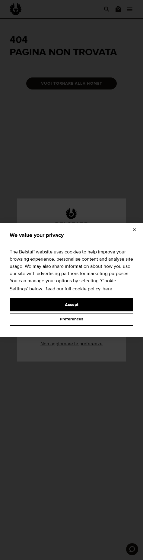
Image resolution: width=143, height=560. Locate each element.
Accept (71, 304)
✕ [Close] (134, 230)
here (107, 289)
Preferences (71, 319)
